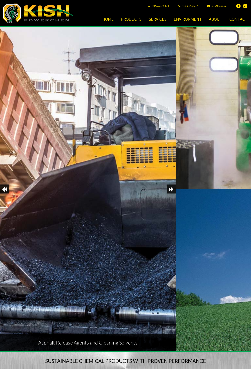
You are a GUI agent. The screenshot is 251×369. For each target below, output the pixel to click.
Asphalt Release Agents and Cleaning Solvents (88, 342)
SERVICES (158, 19)
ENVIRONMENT (188, 19)
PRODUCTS (131, 19)
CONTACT (238, 19)
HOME (108, 19)
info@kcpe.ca (219, 5)
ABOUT (215, 19)
